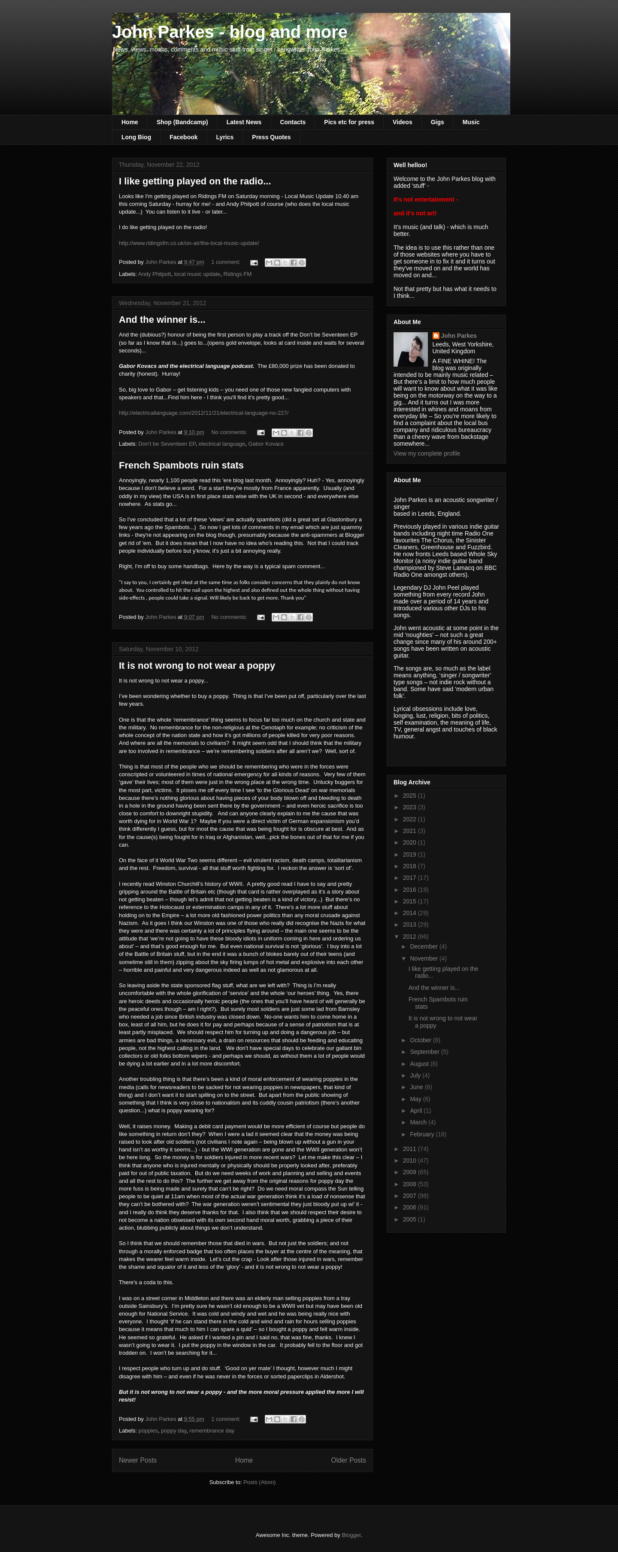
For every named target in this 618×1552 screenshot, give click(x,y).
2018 (410, 866)
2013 (410, 924)
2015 (410, 901)
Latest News (244, 122)
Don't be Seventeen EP (167, 444)
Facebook (183, 137)
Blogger (351, 1535)
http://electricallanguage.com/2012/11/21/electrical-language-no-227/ (203, 413)
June (417, 1087)
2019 (410, 854)
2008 (410, 1184)
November (424, 958)
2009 (410, 1172)
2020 (410, 842)
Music (471, 122)
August (420, 1063)
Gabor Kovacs (266, 444)
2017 (410, 877)
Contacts (293, 122)
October (421, 1040)
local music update (197, 274)
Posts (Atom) (259, 1482)
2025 (410, 795)
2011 (410, 1148)
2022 (410, 819)
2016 (410, 889)
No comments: (229, 432)
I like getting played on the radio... (195, 181)
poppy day (173, 1430)
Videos (402, 122)
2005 (410, 1219)
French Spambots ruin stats (181, 465)
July (416, 1075)
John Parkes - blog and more (230, 31)
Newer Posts (138, 1460)
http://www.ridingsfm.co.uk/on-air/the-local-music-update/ (189, 243)
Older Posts (348, 1460)
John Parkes (459, 335)
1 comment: (226, 262)
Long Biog (136, 137)
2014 (410, 912)
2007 (410, 1195)
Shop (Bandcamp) (182, 122)
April (417, 1110)
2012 (410, 936)
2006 (410, 1207)
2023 (410, 807)
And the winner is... (162, 319)
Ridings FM (238, 274)
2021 (410, 830)
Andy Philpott (154, 274)
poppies (148, 1430)
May (416, 1099)
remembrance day (212, 1430)
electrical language (222, 444)
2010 (410, 1160)
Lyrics (225, 137)
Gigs (437, 122)
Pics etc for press (349, 122)
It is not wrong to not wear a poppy (197, 665)
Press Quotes (271, 137)
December (424, 946)
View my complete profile (427, 453)
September (425, 1051)
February (423, 1134)
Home (129, 122)
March (419, 1122)
